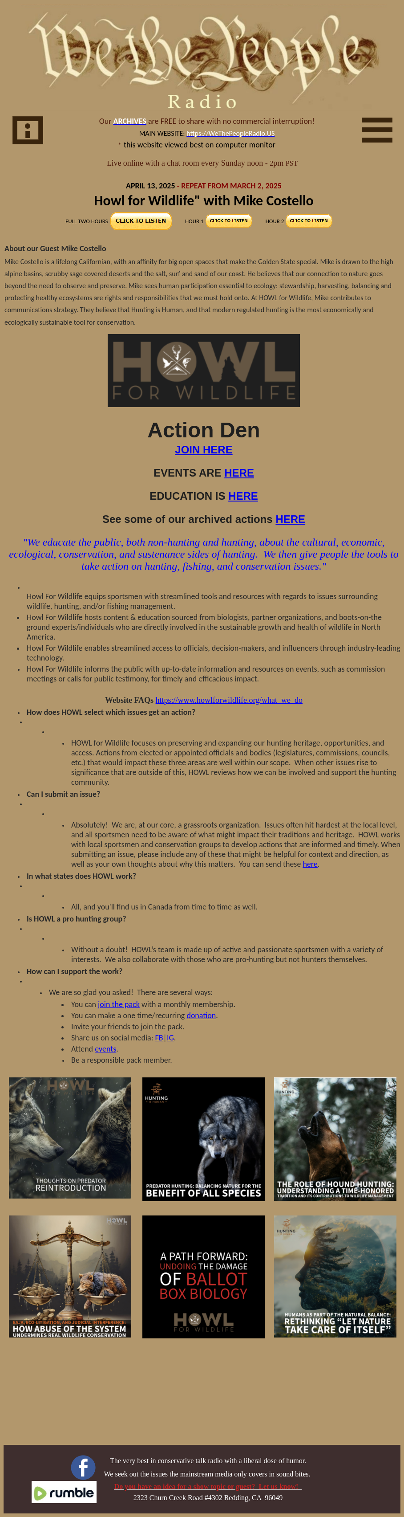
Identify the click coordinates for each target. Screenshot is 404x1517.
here (310, 864)
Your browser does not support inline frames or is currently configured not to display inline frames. (204, 146)
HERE (239, 473)
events (105, 1049)
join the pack (119, 1004)
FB (159, 1038)
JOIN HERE (203, 450)
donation (201, 1015)
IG (170, 1038)
